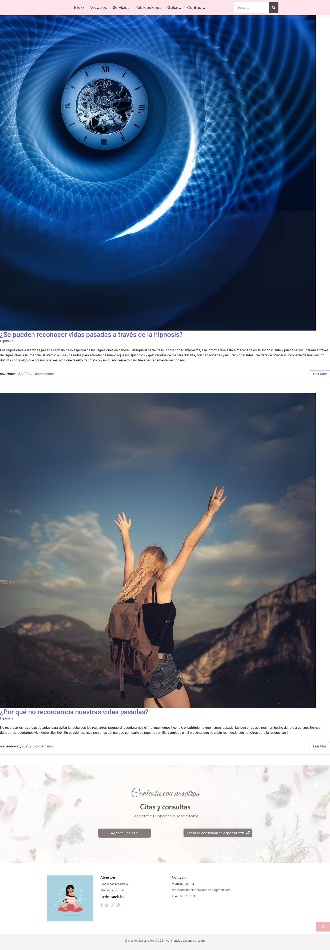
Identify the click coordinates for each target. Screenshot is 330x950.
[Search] (251, 7)
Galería (174, 7)
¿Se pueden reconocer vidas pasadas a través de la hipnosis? (91, 335)
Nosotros (98, 7)
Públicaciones (148, 7)
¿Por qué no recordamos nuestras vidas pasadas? (74, 712)
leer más (320, 374)
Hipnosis (6, 341)
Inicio (79, 7)
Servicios (121, 7)
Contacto (196, 7)
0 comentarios (43, 374)
